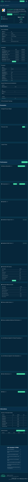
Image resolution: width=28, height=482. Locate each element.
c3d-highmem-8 (4, 424)
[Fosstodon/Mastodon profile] (25, 478)
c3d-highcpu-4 (4, 416)
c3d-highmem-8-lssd (4, 426)
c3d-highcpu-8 (4, 419)
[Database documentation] (20, 478)
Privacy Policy (14, 479)
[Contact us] (17, 478)
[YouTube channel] (24, 478)
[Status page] (21, 478)
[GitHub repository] (19, 478)
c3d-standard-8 (4, 421)
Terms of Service (11, 479)
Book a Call (22, 1)
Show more (14, 61)
